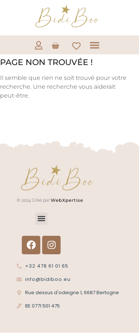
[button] (94, 45)
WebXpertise (68, 200)
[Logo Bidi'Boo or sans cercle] (66, 16)
